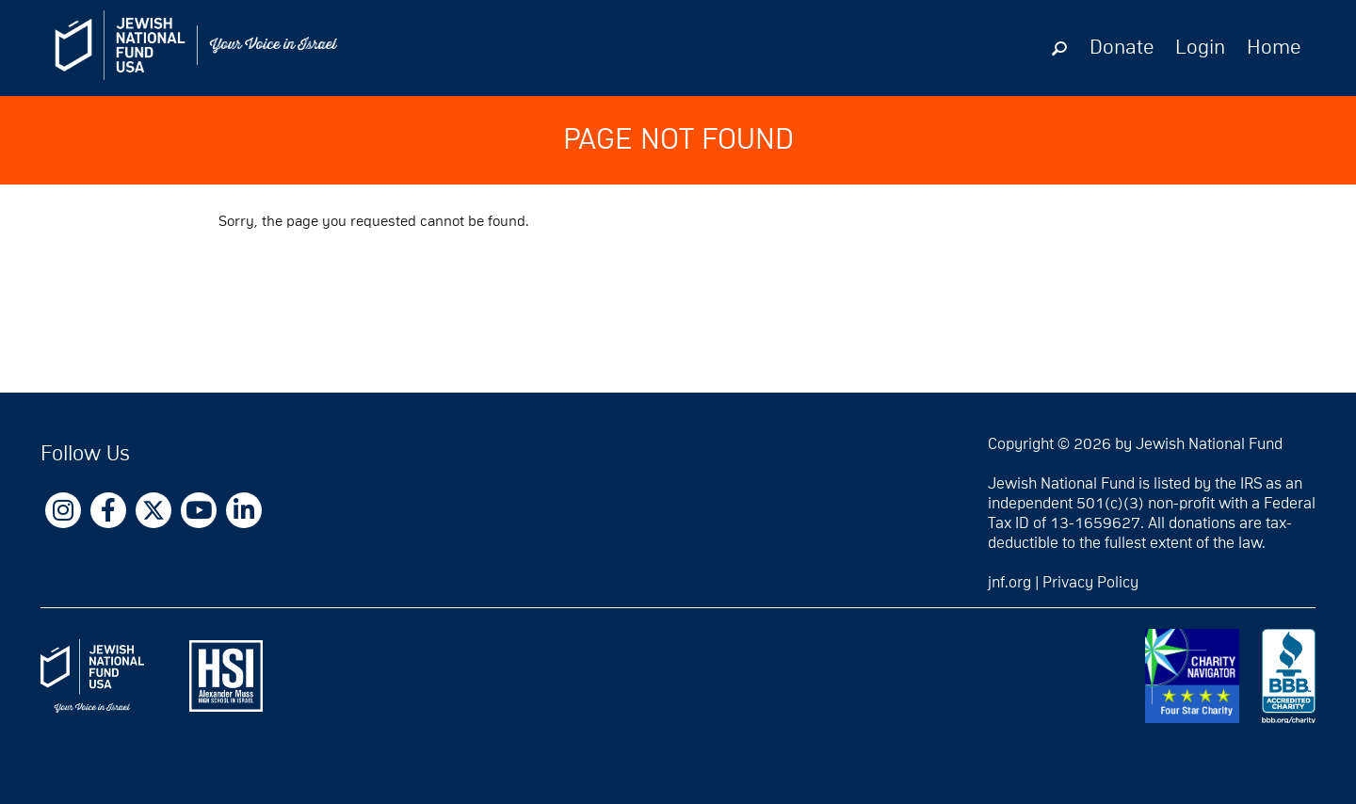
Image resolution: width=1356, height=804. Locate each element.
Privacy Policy (1090, 582)
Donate (1122, 48)
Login (1200, 48)
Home (1273, 48)
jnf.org (1009, 582)
